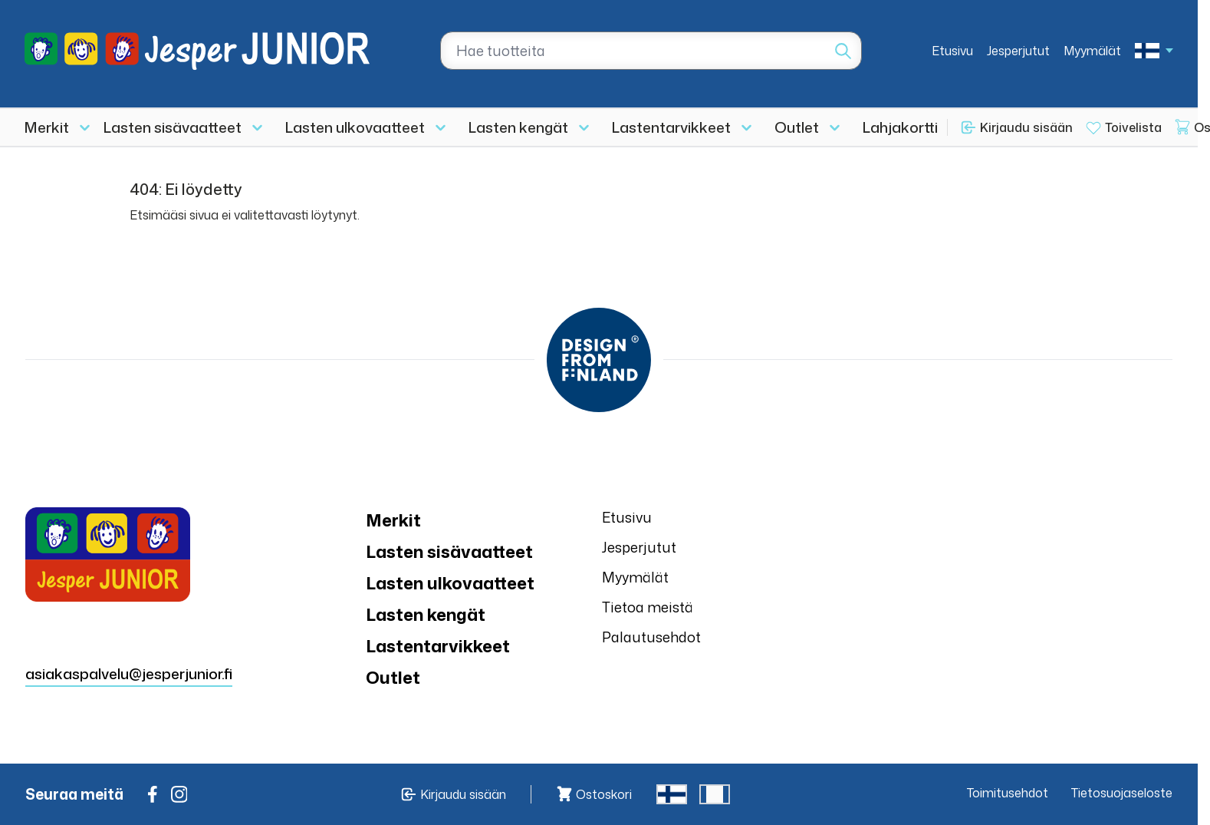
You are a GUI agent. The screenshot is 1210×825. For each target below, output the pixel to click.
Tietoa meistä (647, 607)
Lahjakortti (900, 127)
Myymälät (1092, 50)
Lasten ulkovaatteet (355, 127)
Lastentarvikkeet (671, 127)
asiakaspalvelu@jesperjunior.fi (128, 673)
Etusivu (952, 50)
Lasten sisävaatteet (173, 127)
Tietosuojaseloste (1121, 792)
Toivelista (1133, 127)
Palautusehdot (651, 637)
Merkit (47, 127)
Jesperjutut (1018, 50)
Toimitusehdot (1007, 792)
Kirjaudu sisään (1026, 127)
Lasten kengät (518, 127)
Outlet (796, 127)
